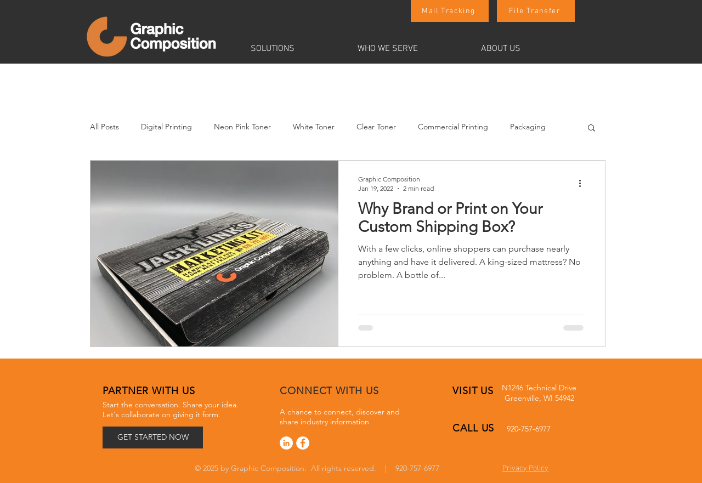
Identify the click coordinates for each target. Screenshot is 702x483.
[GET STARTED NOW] (153, 437)
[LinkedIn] (286, 443)
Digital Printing (166, 127)
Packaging (528, 127)
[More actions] (583, 183)
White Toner (314, 127)
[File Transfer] (536, 11)
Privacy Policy (525, 468)
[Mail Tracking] (450, 11)
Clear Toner (376, 127)
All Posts (104, 127)
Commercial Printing (453, 127)
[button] (295, 48)
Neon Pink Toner (242, 127)
